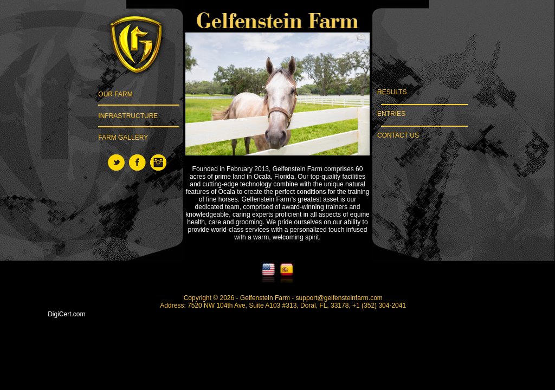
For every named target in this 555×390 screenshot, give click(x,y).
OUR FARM (115, 94)
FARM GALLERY (123, 137)
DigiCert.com (66, 314)
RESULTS (388, 92)
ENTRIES (387, 114)
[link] (66, 298)
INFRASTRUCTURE (128, 116)
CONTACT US (394, 135)
